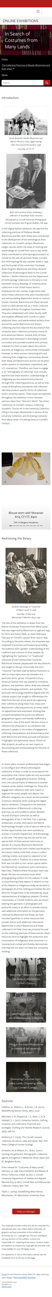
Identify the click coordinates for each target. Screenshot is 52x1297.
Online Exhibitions (20, 20)
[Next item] (46, 482)
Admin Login (7, 1286)
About (5, 74)
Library (10, 11)
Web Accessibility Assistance (24, 1277)
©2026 (4, 1274)
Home (5, 59)
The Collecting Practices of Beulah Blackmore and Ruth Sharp (26, 67)
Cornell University (15, 4)
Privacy (9, 1277)
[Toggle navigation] (38, 11)
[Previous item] (5, 482)
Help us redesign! (26, 1211)
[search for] (23, 82)
